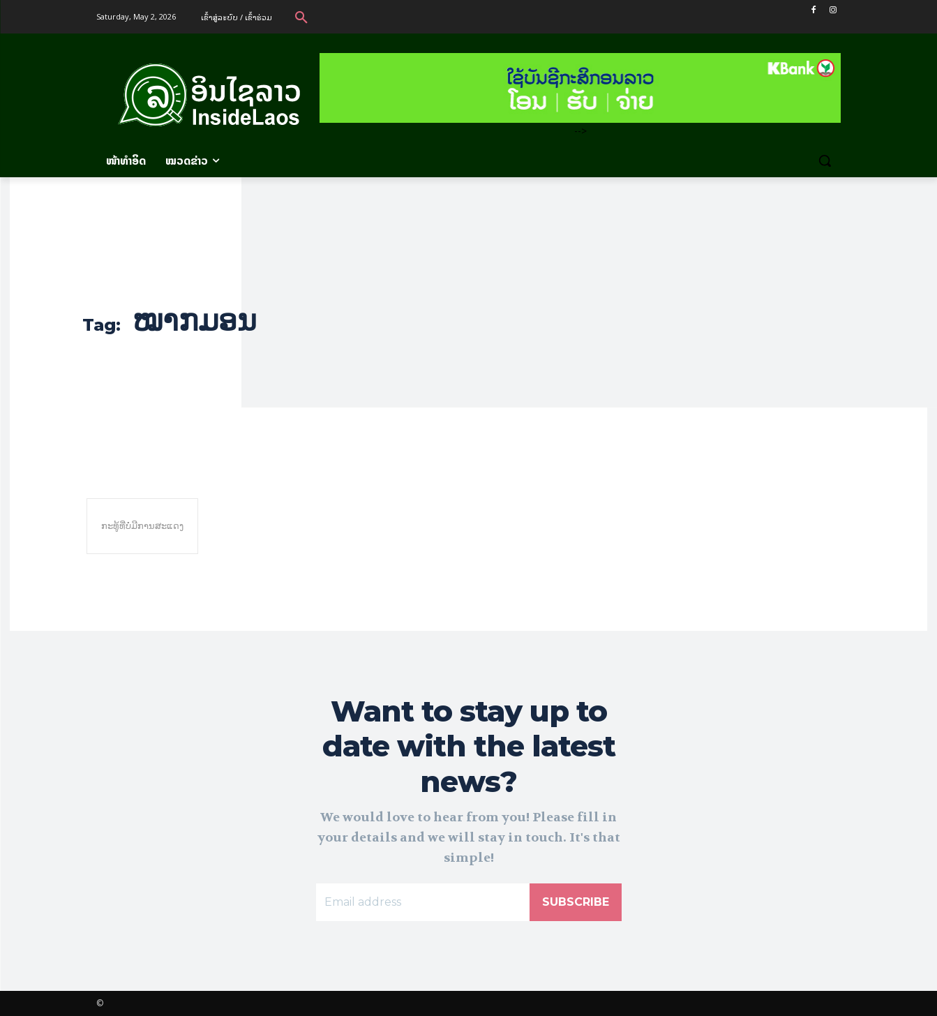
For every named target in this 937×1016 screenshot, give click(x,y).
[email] (423, 902)
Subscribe (575, 902)
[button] (301, 16)
